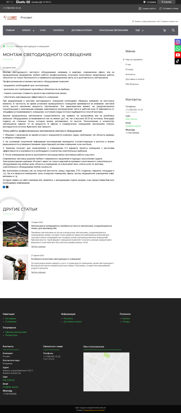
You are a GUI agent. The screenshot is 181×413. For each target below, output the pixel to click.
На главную (10, 318)
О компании (10, 321)
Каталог (26, 30)
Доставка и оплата (81, 30)
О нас (43, 30)
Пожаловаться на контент (94, 410)
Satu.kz (103, 408)
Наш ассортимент (134, 59)
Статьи (10, 46)
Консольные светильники (113, 30)
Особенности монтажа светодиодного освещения (56, 259)
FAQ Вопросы (132, 84)
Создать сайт (37, 2)
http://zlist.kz (131, 119)
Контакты (58, 30)
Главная (10, 30)
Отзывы (129, 69)
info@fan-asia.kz (133, 126)
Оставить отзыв (170, 8)
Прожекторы (11, 335)
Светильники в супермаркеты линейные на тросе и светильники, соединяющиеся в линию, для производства (71, 227)
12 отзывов (151, 2)
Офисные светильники (16, 332)
